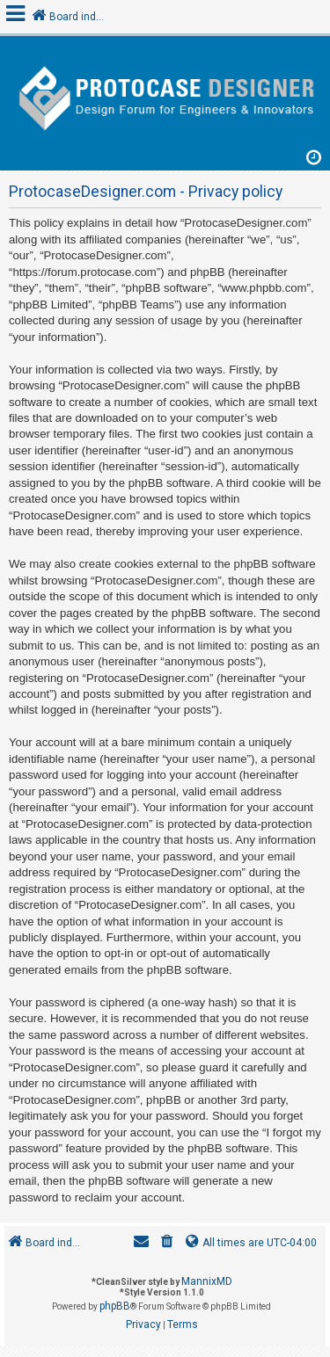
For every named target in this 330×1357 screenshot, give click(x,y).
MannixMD (206, 1281)
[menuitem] (167, 1243)
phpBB (114, 1306)
